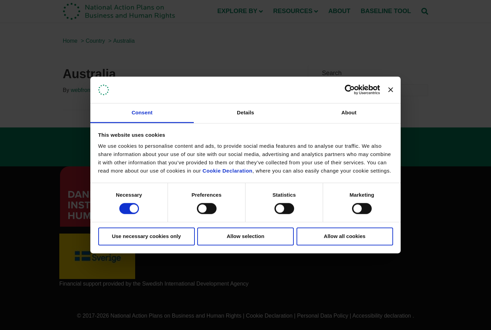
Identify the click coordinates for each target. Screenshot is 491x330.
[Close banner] (390, 89)
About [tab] (349, 112)
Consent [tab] (142, 112)
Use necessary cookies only (146, 236)
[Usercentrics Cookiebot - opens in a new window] (350, 90)
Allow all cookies (344, 236)
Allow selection (245, 236)
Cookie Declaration (227, 171)
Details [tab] (245, 112)
